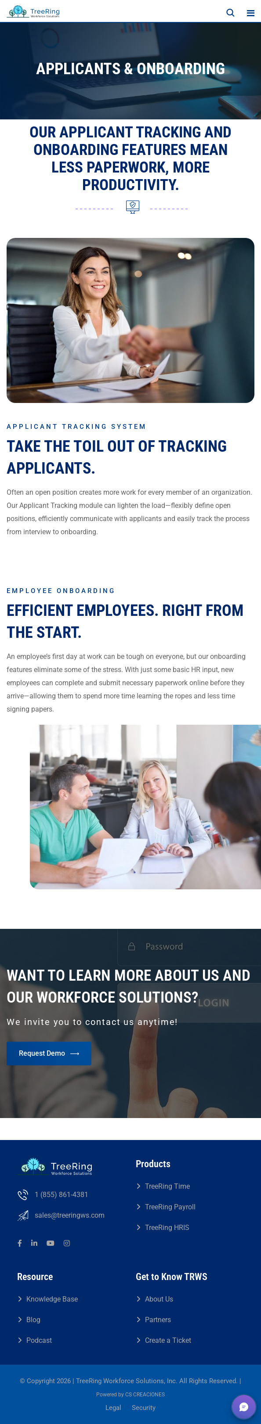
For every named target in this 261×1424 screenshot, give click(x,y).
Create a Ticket (168, 1340)
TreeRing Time (167, 1186)
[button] (244, 1407)
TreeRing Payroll (170, 1207)
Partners (158, 1320)
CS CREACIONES (145, 1395)
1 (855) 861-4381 (61, 1194)
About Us (159, 1299)
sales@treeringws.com (70, 1215)
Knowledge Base (52, 1299)
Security (144, 1408)
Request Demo (49, 1053)
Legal (113, 1408)
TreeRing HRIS (167, 1227)
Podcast (39, 1340)
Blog (33, 1320)
